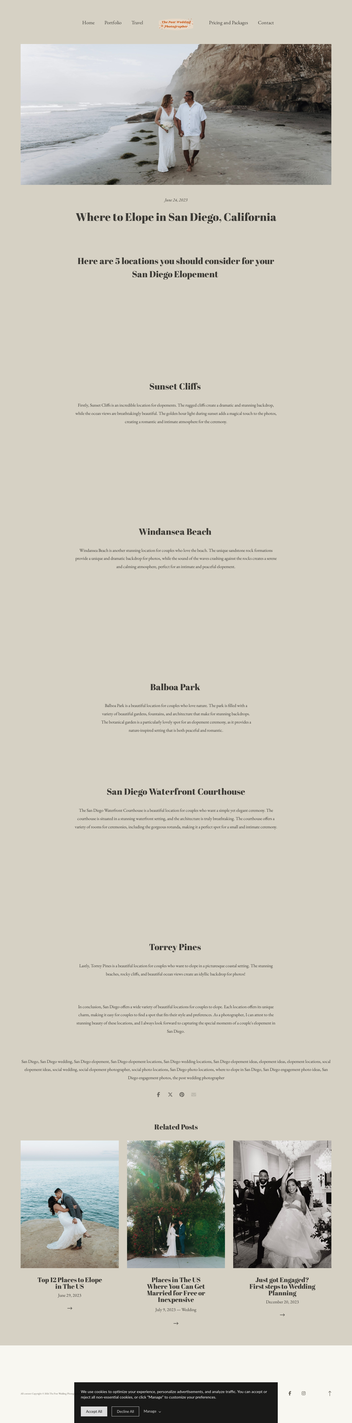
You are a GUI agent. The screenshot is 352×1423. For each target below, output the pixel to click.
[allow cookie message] (94, 1411)
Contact (266, 22)
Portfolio (113, 22)
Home (88, 22)
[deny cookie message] (125, 1411)
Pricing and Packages (228, 22)
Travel (137, 22)
